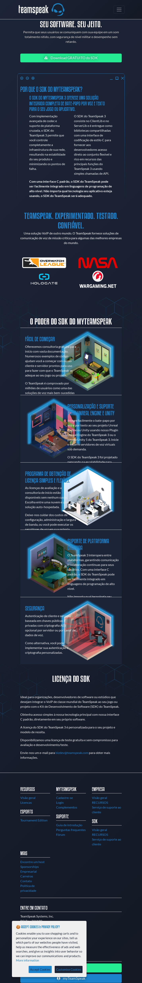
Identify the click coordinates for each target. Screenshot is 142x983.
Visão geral (27, 798)
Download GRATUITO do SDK (71, 58)
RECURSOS (100, 802)
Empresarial (28, 871)
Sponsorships (29, 866)
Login (60, 802)
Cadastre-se (64, 798)
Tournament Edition (34, 820)
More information (27, 960)
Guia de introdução (69, 825)
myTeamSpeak (71, 978)
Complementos (66, 807)
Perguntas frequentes (71, 830)
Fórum (60, 834)
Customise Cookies (68, 969)
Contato (26, 881)
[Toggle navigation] (119, 10)
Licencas (26, 802)
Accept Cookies (40, 969)
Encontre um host (32, 862)
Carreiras (26, 876)
